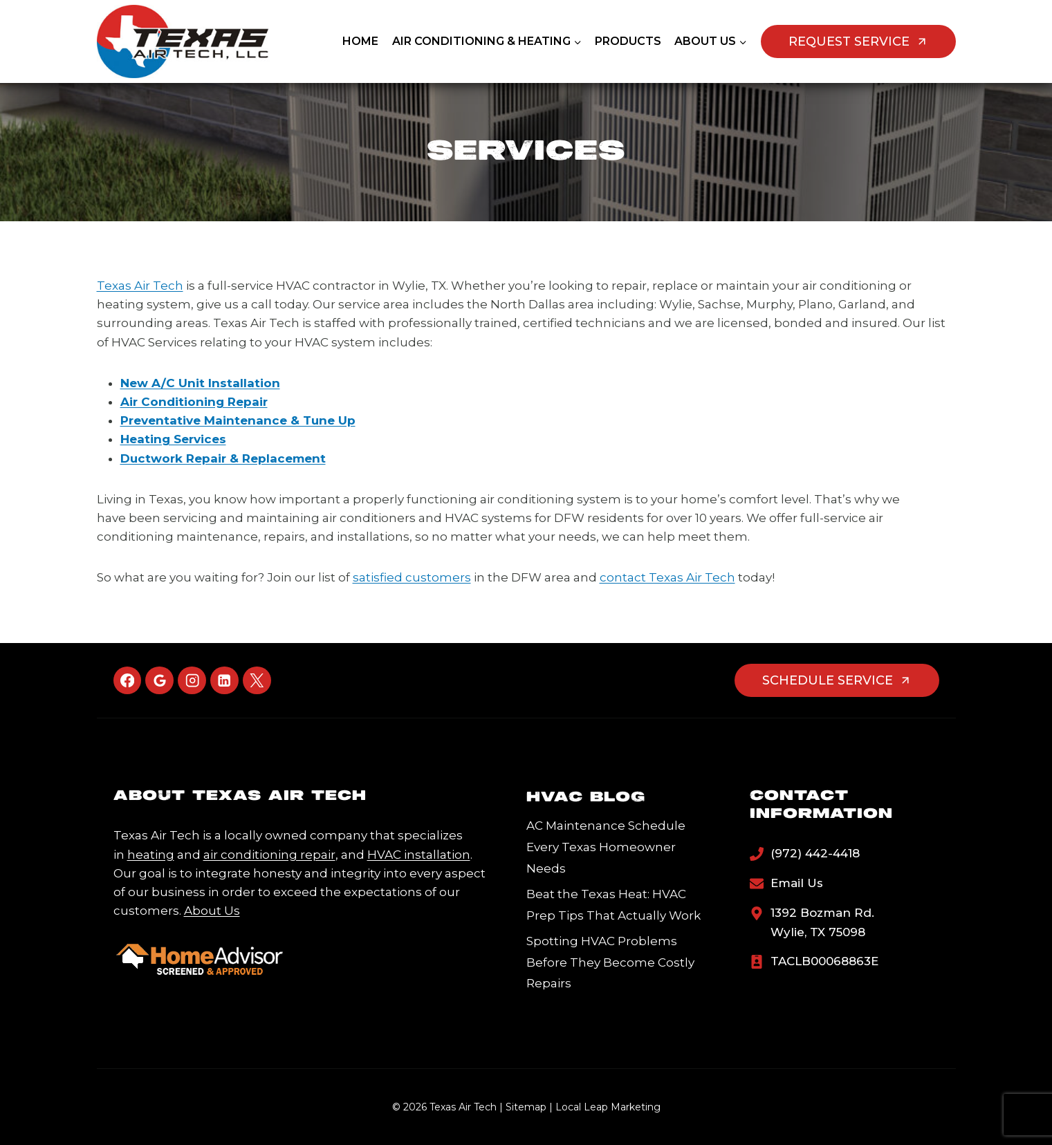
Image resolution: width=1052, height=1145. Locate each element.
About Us (212, 911)
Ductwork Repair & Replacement (223, 458)
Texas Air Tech (140, 285)
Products (628, 41)
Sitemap (526, 1107)
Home (360, 41)
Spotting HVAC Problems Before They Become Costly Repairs (610, 962)
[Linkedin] (224, 681)
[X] (257, 681)
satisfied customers (412, 577)
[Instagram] (192, 681)
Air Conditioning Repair (194, 402)
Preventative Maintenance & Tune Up (238, 420)
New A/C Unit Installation (200, 383)
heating (150, 855)
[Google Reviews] (159, 681)
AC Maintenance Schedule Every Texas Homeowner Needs (605, 847)
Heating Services (173, 439)
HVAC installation (418, 855)
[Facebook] (127, 681)
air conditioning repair (269, 855)
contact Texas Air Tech (667, 577)
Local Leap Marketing (608, 1107)
